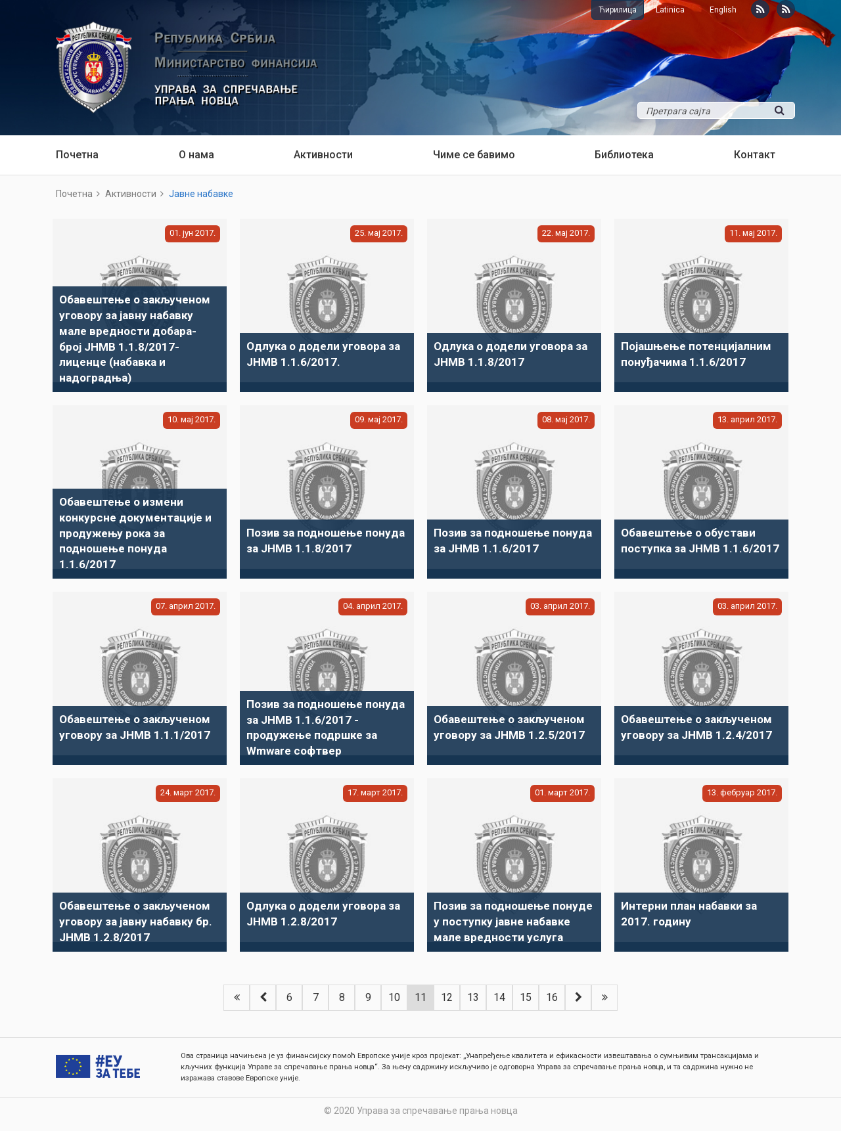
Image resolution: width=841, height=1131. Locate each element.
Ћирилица (618, 9)
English (723, 9)
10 (394, 997)
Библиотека (624, 154)
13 (473, 997)
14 (499, 997)
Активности (323, 154)
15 (526, 997)
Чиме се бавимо (474, 154)
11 (420, 997)
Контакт (754, 154)
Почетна (77, 154)
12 (447, 997)
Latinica (670, 9)
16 (552, 997)
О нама (196, 154)
